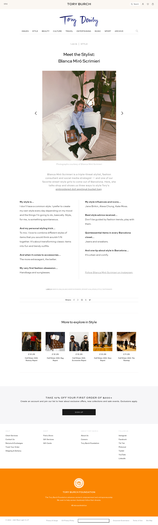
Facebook (123, 439)
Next (121, 113)
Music (98, 31)
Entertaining (84, 31)
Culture (57, 31)
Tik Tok (122, 443)
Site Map (149, 520)
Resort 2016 (86, 289)
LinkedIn (122, 458)
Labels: (49, 289)
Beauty (45, 31)
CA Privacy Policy (68, 520)
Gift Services (48, 439)
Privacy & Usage (52, 520)
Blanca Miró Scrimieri (71, 289)
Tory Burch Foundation (90, 443)
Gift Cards (47, 443)
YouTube (122, 455)
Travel (69, 31)
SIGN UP (79, 412)
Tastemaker (107, 289)
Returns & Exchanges (14, 443)
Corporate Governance (121, 520)
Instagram (123, 436)
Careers (84, 439)
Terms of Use (137, 520)
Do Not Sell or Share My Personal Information (93, 520)
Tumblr (121, 451)
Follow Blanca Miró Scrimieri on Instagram (109, 272)
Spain (94, 289)
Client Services (12, 436)
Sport (108, 31)
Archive (119, 31)
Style (35, 31)
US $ (5, 4)
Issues (25, 31)
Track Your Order (13, 447)
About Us (84, 436)
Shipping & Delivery (13, 451)
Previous (37, 113)
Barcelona (57, 289)
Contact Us (10, 439)
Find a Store (48, 436)
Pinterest (122, 447)
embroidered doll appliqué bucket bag (79, 189)
